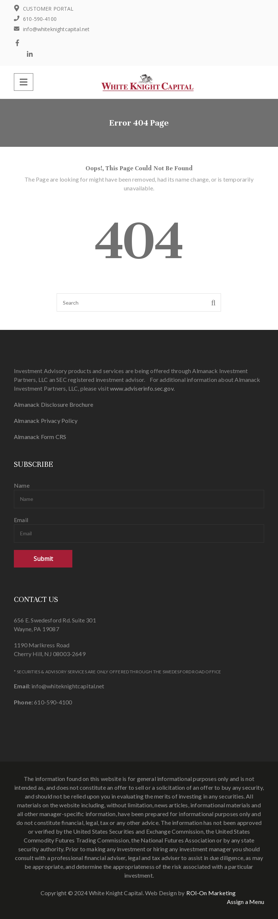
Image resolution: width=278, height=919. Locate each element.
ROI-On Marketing (211, 892)
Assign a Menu (245, 901)
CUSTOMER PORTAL (48, 8)
